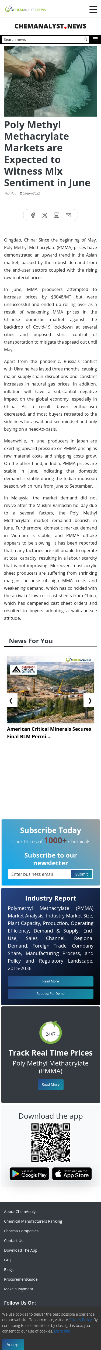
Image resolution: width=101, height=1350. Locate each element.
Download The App (20, 1250)
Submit (81, 874)
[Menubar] (93, 9)
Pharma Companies (21, 1230)
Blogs (8, 1269)
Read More (51, 1084)
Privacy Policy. (81, 1319)
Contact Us (13, 1240)
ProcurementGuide (21, 1279)
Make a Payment (18, 1288)
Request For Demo (51, 993)
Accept (13, 1345)
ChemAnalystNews (50, 25)
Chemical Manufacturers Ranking (33, 1221)
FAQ (7, 1259)
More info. (62, 1331)
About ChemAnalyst (21, 1211)
